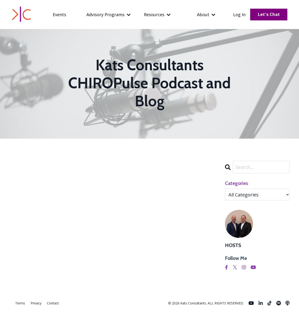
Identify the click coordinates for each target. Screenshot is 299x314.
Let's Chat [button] (269, 14)
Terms (20, 303)
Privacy (36, 303)
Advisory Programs (108, 14)
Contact (53, 303)
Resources (157, 14)
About (206, 14)
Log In (239, 14)
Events (59, 14)
